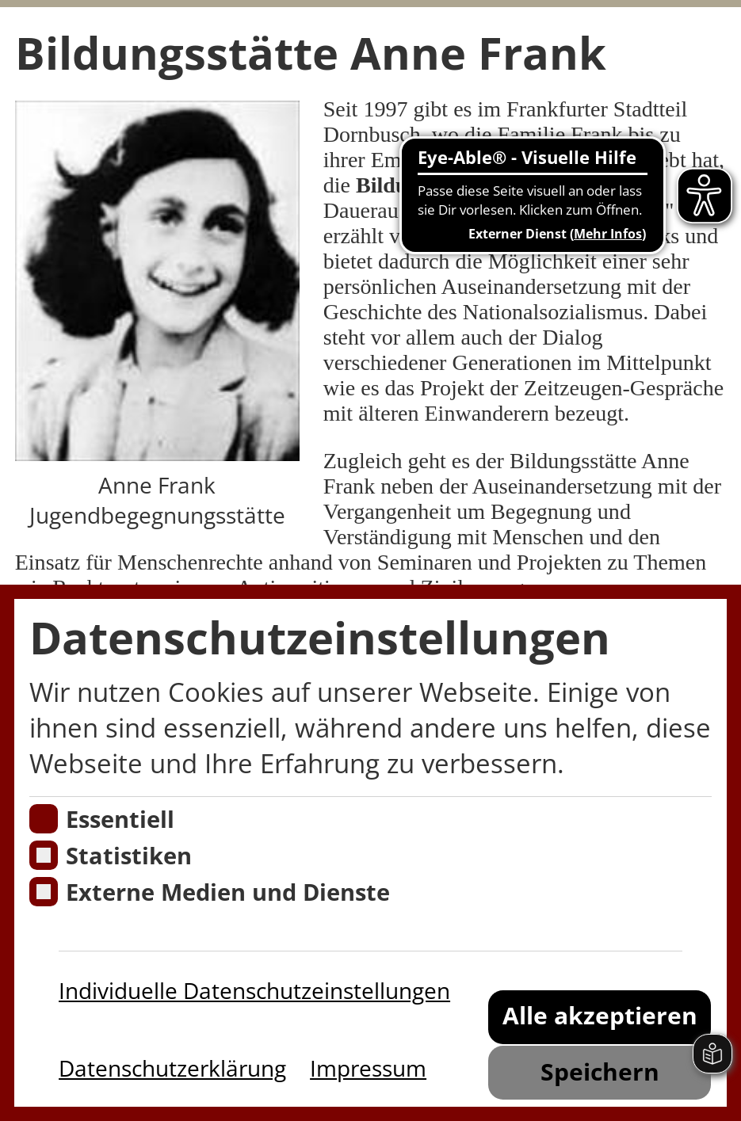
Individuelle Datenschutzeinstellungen (254, 990)
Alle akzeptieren (599, 1015)
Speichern (599, 1071)
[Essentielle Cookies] (44, 818)
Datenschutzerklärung (172, 1068)
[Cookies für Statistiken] (44, 855)
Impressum (368, 1068)
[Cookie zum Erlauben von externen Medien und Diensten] (44, 891)
